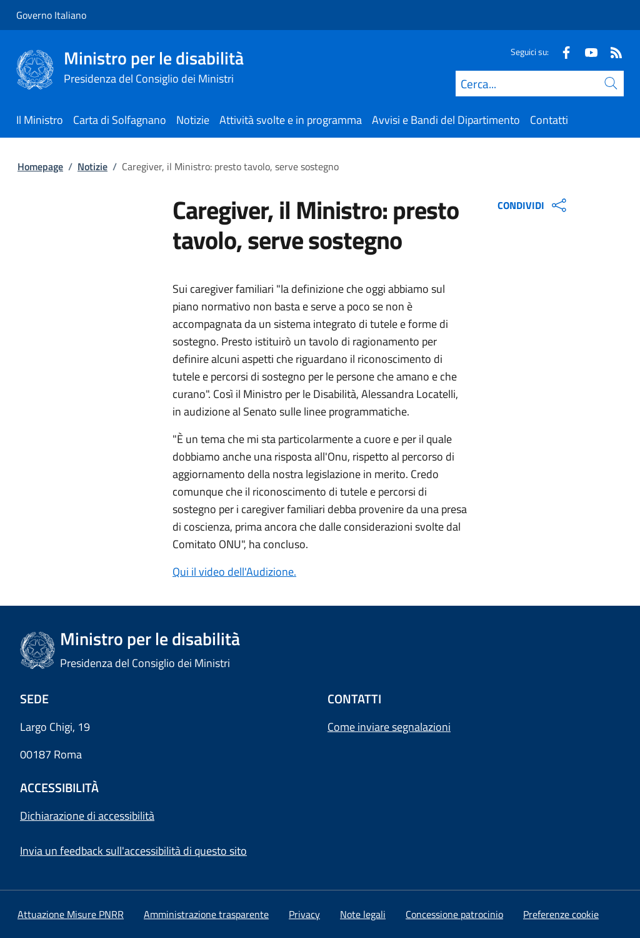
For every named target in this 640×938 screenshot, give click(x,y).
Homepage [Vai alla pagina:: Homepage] (40, 166)
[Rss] (611, 51)
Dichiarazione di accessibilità (87, 815)
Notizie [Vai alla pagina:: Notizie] (93, 166)
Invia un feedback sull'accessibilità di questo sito (133, 850)
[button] (561, 914)
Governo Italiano (51, 15)
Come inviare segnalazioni (389, 726)
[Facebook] (561, 51)
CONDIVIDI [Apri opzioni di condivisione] (533, 205)
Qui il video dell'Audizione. (234, 571)
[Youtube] (586, 51)
